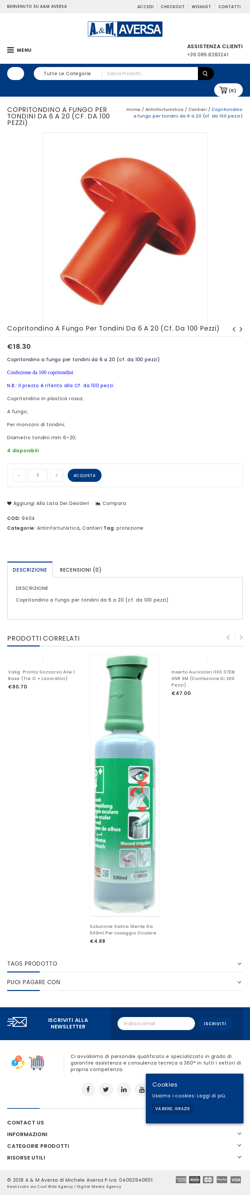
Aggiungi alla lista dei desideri (50, 503)
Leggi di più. (211, 1096)
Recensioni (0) (81, 569)
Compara (114, 503)
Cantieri (197, 109)
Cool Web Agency (55, 1186)
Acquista (85, 475)
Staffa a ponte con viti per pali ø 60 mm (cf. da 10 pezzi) (239, 339)
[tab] (30, 569)
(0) (232, 90)
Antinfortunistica (165, 109)
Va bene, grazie (172, 1108)
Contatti (229, 6)
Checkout (173, 6)
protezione (130, 528)
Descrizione (30, 569)
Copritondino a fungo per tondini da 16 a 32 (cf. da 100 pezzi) (232, 339)
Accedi (145, 6)
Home (134, 109)
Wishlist (201, 6)
